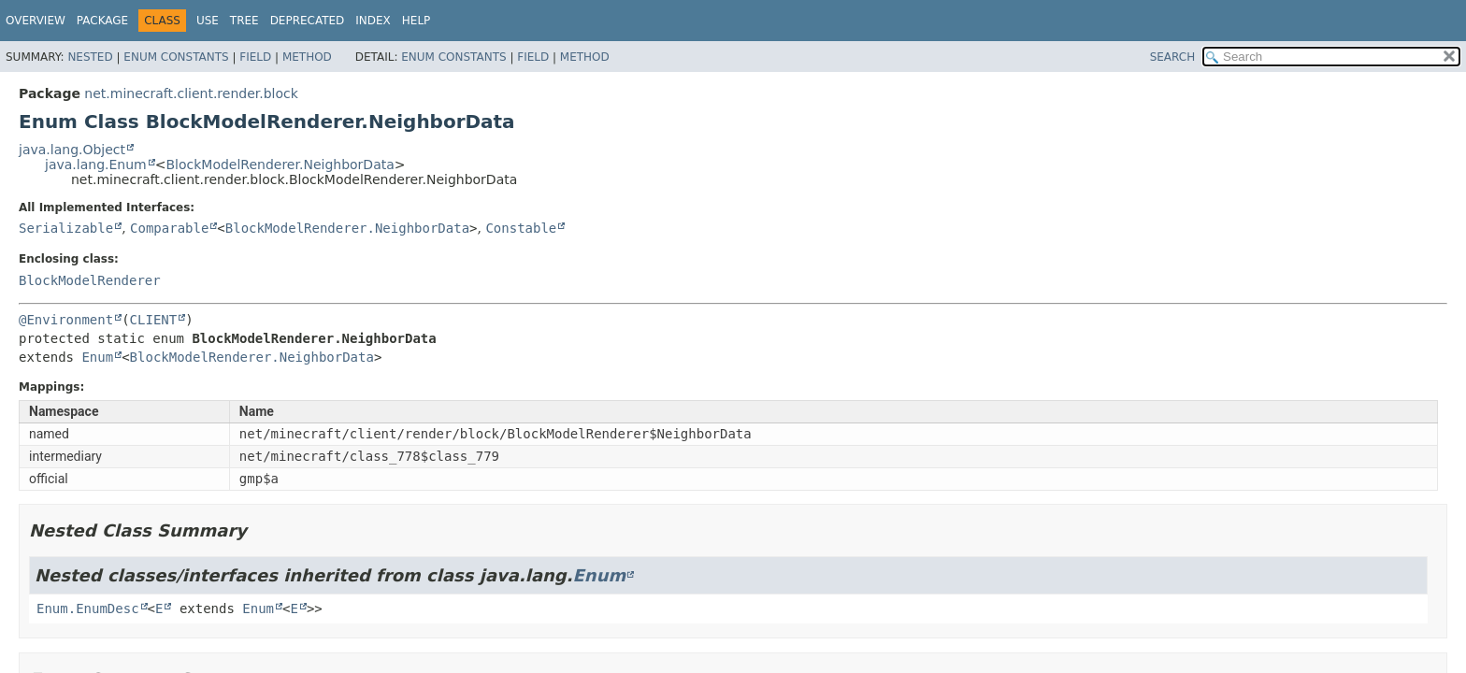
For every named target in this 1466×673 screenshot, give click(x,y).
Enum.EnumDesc (87, 608)
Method (307, 57)
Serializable (66, 228)
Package (102, 20)
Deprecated (307, 20)
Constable (520, 228)
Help (416, 20)
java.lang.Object (72, 149)
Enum (97, 357)
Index (373, 20)
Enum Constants (175, 57)
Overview (35, 20)
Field (255, 57)
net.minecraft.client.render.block (191, 93)
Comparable (169, 228)
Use (207, 20)
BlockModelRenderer (90, 280)
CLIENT (154, 319)
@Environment (66, 319)
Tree (244, 20)
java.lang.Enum (96, 164)
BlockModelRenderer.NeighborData (279, 164)
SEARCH (1173, 57)
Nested (89, 57)
